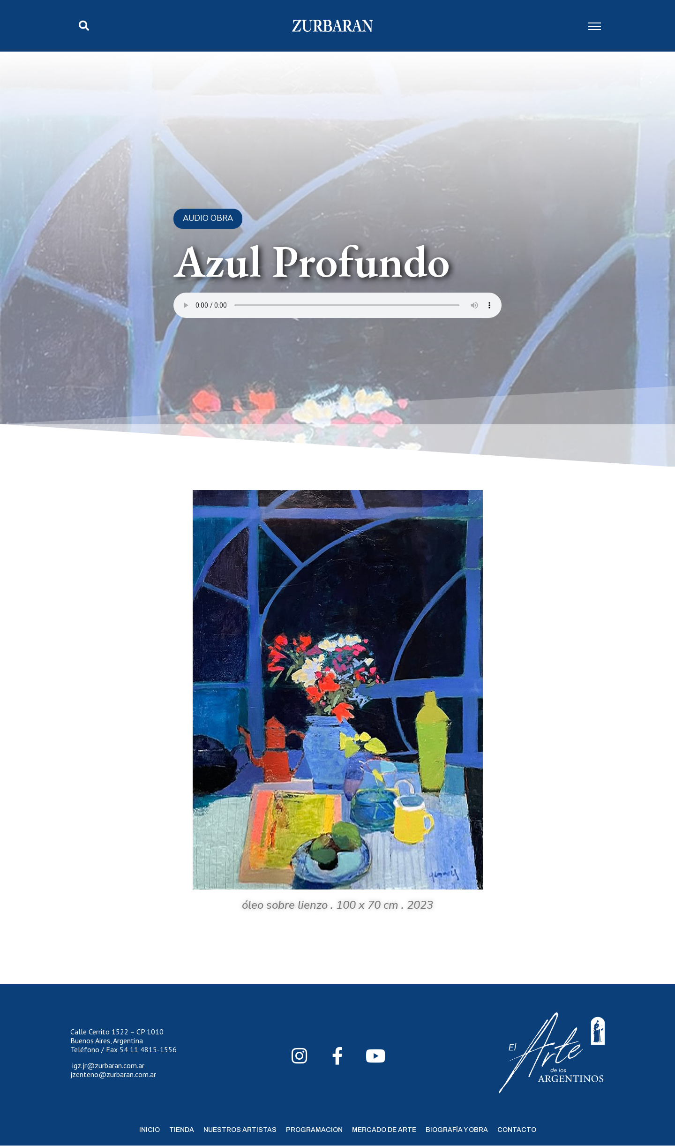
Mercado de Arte (384, 1129)
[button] (84, 25)
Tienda (181, 1129)
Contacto (516, 1129)
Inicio (149, 1129)
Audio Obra (208, 218)
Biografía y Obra (457, 1129)
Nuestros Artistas (240, 1129)
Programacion (314, 1129)
